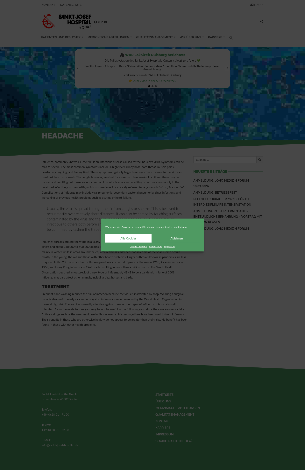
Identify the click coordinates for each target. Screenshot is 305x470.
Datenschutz (155, 246)
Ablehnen (176, 238)
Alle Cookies (128, 238)
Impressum (169, 246)
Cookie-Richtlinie (138, 246)
